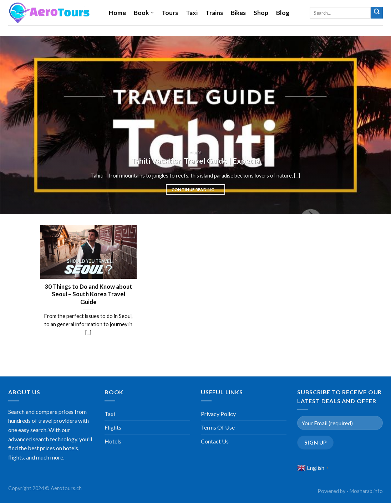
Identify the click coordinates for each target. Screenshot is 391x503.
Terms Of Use (218, 427)
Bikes (238, 12)
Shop (261, 12)
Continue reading (196, 189)
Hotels (113, 441)
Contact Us (215, 441)
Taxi (192, 12)
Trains (214, 12)
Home (117, 12)
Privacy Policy (218, 413)
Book (144, 12)
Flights (113, 427)
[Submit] (377, 13)
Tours (170, 12)
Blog (282, 12)
